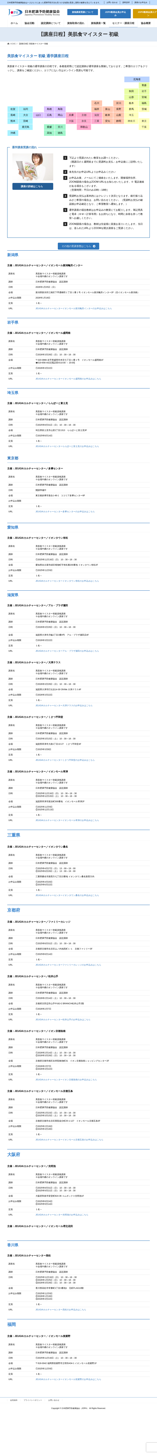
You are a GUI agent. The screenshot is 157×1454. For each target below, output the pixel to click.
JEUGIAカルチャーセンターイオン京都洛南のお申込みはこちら (66, 1079)
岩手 (144, 91)
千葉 (144, 127)
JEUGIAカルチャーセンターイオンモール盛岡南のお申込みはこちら (68, 378)
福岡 (25, 109)
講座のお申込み (140, 2)
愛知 (107, 121)
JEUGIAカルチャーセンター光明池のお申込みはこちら (62, 1214)
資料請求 (126, 2)
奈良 (84, 121)
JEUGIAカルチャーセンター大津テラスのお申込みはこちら (64, 705)
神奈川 (131, 121)
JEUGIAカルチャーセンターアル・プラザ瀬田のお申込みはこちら (67, 651)
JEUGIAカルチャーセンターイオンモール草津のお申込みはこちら (67, 820)
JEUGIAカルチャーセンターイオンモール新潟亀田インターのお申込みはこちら (74, 308)
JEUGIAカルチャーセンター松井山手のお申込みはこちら (63, 1019)
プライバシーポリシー (33, 1400)
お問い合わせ (112, 2)
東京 (144, 121)
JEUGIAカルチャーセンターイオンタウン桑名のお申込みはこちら (67, 895)
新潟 (118, 103)
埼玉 (131, 115)
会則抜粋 (13, 1400)
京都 (84, 115)
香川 (60, 127)
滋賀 (96, 115)
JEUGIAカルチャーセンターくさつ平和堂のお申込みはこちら (65, 760)
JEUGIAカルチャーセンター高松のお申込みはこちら (61, 1309)
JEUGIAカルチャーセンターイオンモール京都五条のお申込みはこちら (69, 1139)
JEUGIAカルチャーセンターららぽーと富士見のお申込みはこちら (67, 446)
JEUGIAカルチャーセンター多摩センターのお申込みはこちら (65, 511)
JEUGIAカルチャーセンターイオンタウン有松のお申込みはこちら (67, 581)
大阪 (71, 121)
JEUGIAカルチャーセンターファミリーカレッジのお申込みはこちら (68, 965)
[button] (82, 12)
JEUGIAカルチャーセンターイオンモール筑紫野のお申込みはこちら (68, 1379)
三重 (96, 121)
